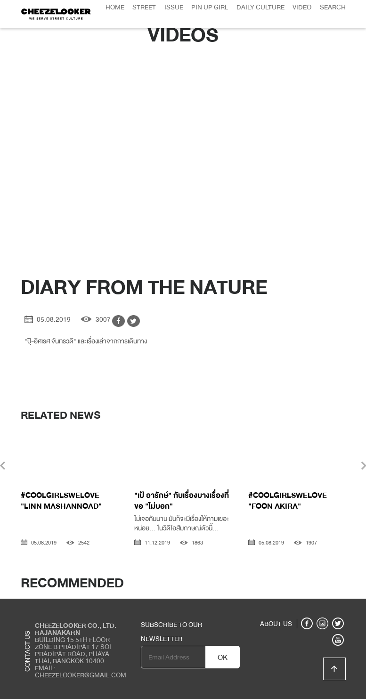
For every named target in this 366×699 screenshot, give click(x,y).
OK (223, 657)
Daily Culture (260, 7)
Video (302, 7)
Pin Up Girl (209, 7)
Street (144, 7)
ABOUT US (276, 623)
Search (333, 7)
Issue (173, 7)
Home (115, 7)
